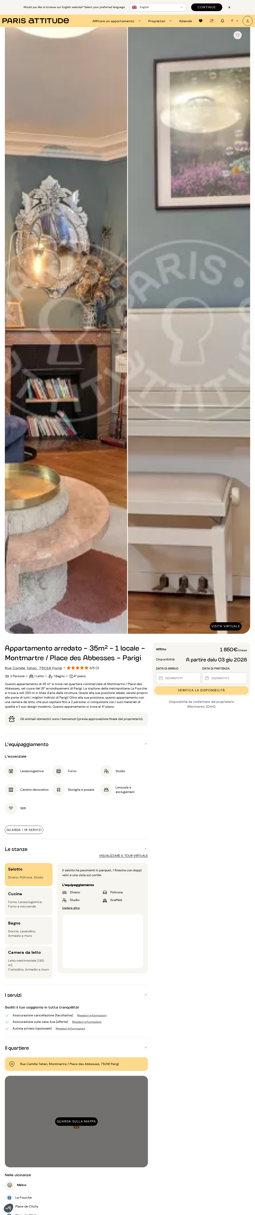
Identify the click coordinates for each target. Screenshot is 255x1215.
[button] (8, 1208)
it (235, 21)
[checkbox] (238, 35)
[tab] (117, 21)
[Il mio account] (248, 21)
